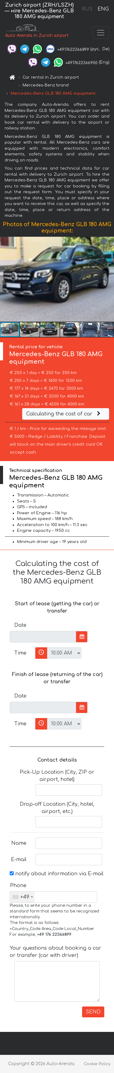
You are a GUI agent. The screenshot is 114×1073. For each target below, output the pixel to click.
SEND (93, 1012)
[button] (108, 279)
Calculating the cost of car (64, 414)
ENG (103, 9)
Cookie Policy (97, 1064)
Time (20, 653)
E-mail (18, 859)
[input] (43, 636)
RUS (87, 9)
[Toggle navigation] (100, 33)
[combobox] (22, 897)
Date (20, 625)
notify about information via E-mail (56, 873)
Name (18, 843)
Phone (18, 885)
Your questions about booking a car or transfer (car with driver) (55, 951)
